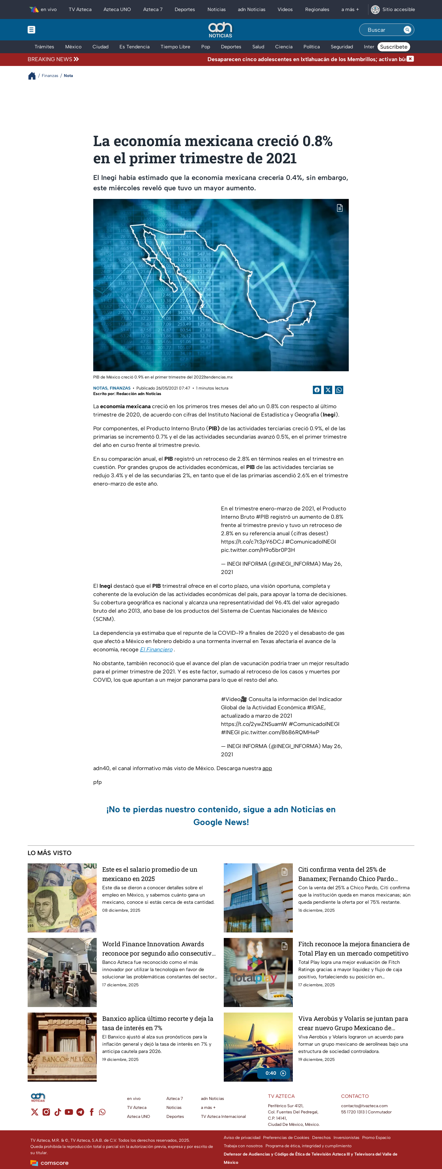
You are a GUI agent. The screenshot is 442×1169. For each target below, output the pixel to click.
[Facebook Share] (317, 390)
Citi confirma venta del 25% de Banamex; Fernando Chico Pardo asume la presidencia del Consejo (346, 874)
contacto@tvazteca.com (364, 1105)
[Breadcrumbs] (35, 75)
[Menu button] (55, 30)
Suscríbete (393, 47)
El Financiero (156, 649)
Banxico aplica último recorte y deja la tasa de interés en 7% (157, 1023)
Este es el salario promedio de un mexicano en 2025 (150, 874)
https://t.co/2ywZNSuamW (254, 724)
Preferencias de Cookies (286, 1137)
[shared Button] (339, 390)
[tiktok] (57, 1114)
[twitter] (34, 1114)
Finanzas (120, 388)
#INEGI (230, 732)
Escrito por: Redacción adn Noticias (127, 393)
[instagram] (46, 1114)
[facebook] (91, 1114)
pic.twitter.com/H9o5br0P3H (258, 550)
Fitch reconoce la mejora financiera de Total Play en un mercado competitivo (354, 948)
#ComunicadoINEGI (310, 541)
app (267, 768)
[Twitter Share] (328, 390)
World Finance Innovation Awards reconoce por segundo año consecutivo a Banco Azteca (158, 948)
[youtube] (69, 1114)
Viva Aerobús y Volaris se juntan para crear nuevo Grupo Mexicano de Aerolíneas (353, 1023)
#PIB (262, 517)
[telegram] (80, 1114)
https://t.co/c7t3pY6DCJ (252, 541)
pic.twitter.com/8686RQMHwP (280, 732)
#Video (230, 699)
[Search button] (407, 29)
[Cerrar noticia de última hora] (410, 59)
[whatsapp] (102, 1113)
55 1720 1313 (353, 1112)
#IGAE (315, 707)
